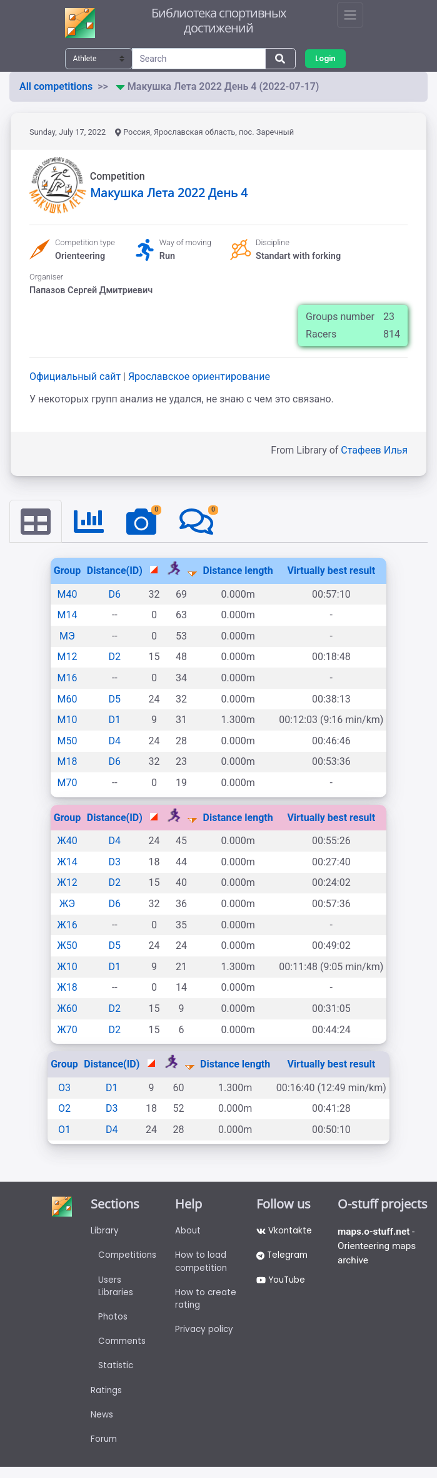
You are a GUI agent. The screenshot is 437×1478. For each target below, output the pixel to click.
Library (104, 1232)
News (101, 1424)
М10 (67, 720)
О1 (64, 1130)
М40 (67, 595)
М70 (67, 783)
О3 (64, 1088)
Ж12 (67, 883)
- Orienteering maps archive (378, 1248)
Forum (104, 1450)
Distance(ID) (115, 571)
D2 (115, 657)
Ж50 (67, 946)
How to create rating (207, 1303)
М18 (67, 762)
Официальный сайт (76, 376)
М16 (67, 678)
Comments (123, 1347)
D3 (115, 862)
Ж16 (67, 925)
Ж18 (67, 988)
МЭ (67, 637)
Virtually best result (331, 571)
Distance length (238, 571)
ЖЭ (67, 904)
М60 (67, 699)
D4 (115, 741)
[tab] (36, 521)
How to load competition (203, 1264)
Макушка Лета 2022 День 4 (169, 192)
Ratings (106, 1399)
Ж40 (67, 841)
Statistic (115, 1373)
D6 (115, 595)
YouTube (283, 1283)
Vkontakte (285, 1232)
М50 (67, 741)
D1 (115, 720)
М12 (67, 657)
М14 (67, 615)
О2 (64, 1109)
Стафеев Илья (374, 450)
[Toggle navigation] (350, 15)
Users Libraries (115, 1290)
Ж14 (67, 862)
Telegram (284, 1258)
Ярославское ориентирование (199, 376)
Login (326, 58)
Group (67, 571)
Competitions (128, 1258)
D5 (115, 699)
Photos (113, 1322)
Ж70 (67, 1030)
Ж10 (67, 967)
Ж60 (67, 1009)
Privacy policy (206, 1335)
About (189, 1232)
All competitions (56, 86)
